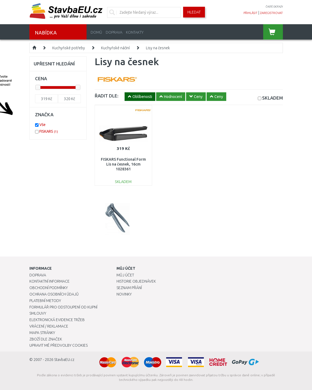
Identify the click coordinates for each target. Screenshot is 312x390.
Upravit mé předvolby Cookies (58, 345)
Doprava (114, 32)
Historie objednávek (136, 281)
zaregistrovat (271, 13)
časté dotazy (274, 6)
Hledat (194, 12)
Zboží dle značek (45, 339)
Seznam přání (129, 288)
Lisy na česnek (158, 48)
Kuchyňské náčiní (115, 48)
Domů (96, 32)
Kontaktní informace (49, 281)
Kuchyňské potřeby (68, 48)
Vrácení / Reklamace (48, 326)
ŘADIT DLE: (106, 95)
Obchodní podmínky (48, 288)
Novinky (124, 294)
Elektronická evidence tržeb (57, 320)
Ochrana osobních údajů (54, 294)
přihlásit (251, 13)
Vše (42, 124)
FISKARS (48, 131)
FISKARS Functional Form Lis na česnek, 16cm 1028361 (123, 164)
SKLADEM (272, 97)
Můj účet (125, 275)
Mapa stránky (42, 333)
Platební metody (45, 300)
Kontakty (134, 32)
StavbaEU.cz (64, 359)
